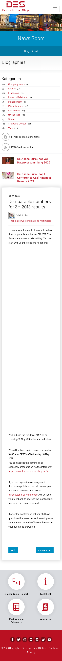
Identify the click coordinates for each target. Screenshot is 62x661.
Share (14, 119)
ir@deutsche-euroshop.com (23, 494)
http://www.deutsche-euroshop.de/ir (28, 471)
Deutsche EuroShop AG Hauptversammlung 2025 (33, 160)
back (13, 550)
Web (13, 128)
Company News (18, 84)
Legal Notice (39, 647)
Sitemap (26, 647)
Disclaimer (54, 647)
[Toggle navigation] (55, 9)
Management (17, 101)
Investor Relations (20, 97)
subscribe (22, 147)
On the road (17, 114)
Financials (16, 93)
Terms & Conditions (25, 136)
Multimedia (17, 110)
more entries (45, 550)
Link (16, 584)
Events (14, 88)
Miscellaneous (18, 106)
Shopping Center (20, 123)
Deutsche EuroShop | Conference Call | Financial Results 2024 (34, 177)
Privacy (31, 652)
